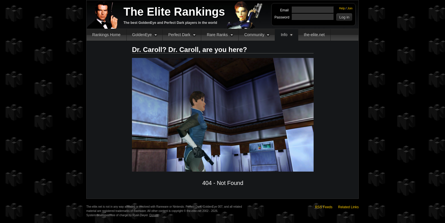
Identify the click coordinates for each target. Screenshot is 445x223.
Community (254, 34)
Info (284, 34)
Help (342, 8)
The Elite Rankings (174, 11)
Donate (153, 215)
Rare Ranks (217, 34)
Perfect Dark (179, 34)
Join (349, 8)
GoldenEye (142, 34)
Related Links (348, 207)
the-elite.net (314, 34)
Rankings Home (106, 34)
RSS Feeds (323, 207)
